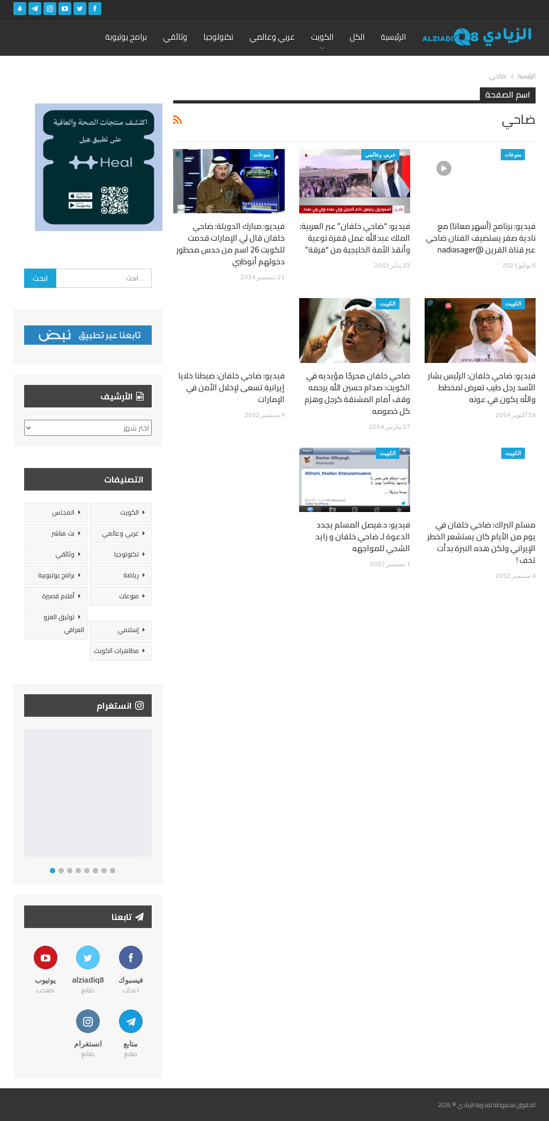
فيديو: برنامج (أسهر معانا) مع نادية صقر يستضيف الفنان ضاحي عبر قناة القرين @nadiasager (481, 237)
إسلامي (128, 629)
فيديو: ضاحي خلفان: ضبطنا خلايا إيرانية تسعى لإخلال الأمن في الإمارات (231, 387)
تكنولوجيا (218, 36)
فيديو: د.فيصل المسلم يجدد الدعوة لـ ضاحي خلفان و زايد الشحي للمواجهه (362, 536)
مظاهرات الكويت (116, 650)
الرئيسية (393, 36)
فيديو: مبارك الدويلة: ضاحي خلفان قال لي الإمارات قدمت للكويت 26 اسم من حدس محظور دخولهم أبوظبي (230, 243)
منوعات (513, 154)
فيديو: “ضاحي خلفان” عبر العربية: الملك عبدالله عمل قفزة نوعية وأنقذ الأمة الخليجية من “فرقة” (355, 237)
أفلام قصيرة (58, 596)
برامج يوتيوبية (56, 575)
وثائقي (175, 36)
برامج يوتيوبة (126, 36)
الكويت (322, 36)
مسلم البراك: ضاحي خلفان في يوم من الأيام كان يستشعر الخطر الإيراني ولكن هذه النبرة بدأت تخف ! (481, 542)
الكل (357, 36)
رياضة (131, 575)
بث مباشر (63, 533)
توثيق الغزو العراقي (63, 623)
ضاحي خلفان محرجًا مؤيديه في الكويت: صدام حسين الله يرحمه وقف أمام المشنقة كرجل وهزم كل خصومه (357, 393)
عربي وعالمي (272, 36)
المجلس (63, 512)
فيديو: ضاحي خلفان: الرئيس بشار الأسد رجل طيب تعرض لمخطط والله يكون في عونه (482, 387)
